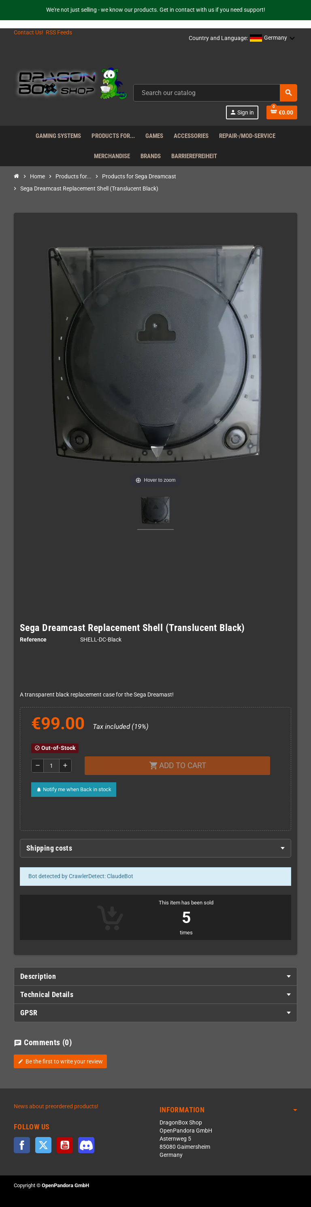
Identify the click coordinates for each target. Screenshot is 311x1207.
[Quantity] (51, 765)
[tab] (155, 848)
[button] (272, 38)
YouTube (65, 1145)
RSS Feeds (59, 32)
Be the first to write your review (60, 1061)
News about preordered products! (56, 1106)
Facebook (22, 1145)
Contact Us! (28, 32)
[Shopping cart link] (281, 112)
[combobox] (215, 93)
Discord (86, 1145)
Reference (33, 639)
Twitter (43, 1145)
